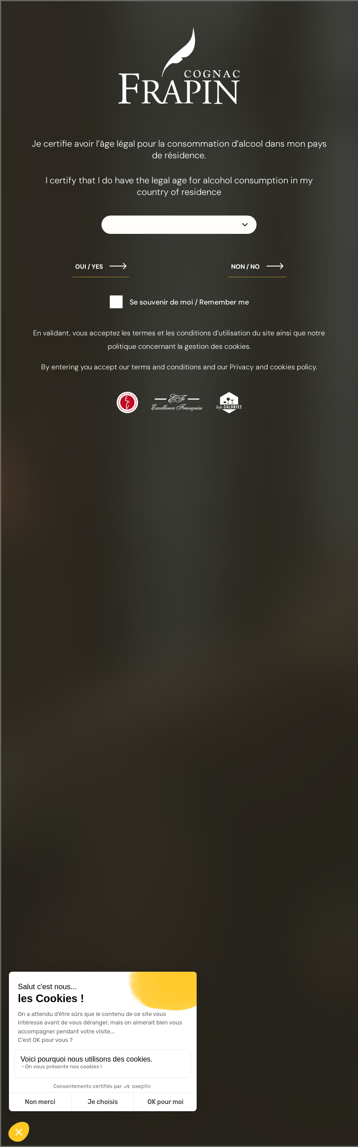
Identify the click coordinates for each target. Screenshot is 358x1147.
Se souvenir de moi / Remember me (189, 302)
